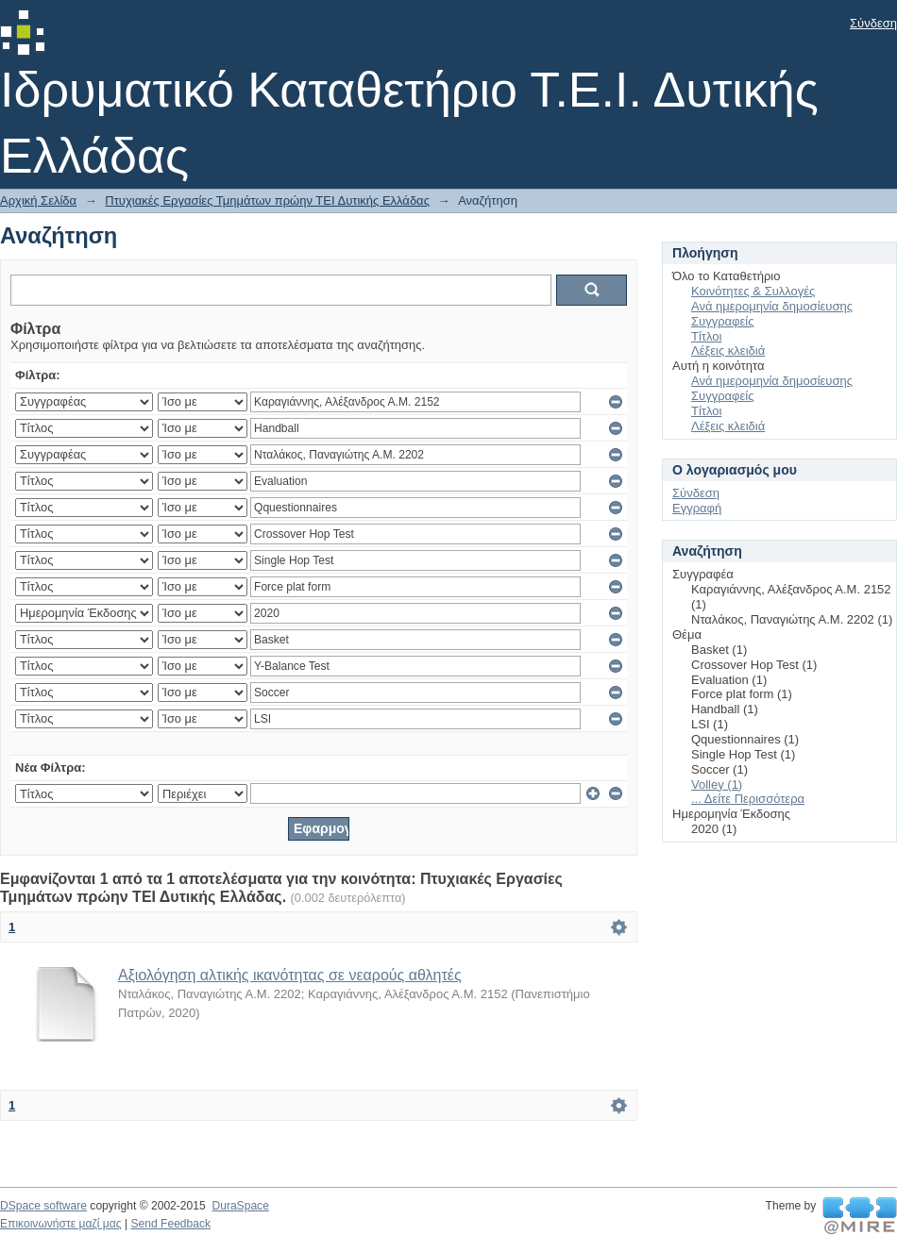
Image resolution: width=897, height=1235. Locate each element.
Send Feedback (170, 1223)
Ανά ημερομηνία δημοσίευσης (772, 306)
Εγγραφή (696, 508)
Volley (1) (716, 784)
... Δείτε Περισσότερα (747, 799)
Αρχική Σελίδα (38, 200)
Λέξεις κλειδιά (728, 350)
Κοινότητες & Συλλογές (753, 291)
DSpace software (43, 1205)
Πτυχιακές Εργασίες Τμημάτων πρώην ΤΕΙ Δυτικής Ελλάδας (267, 200)
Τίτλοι (706, 336)
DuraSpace (240, 1205)
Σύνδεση (873, 23)
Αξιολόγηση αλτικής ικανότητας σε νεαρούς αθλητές (290, 975)
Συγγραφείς (722, 321)
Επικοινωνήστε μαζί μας (61, 1223)
